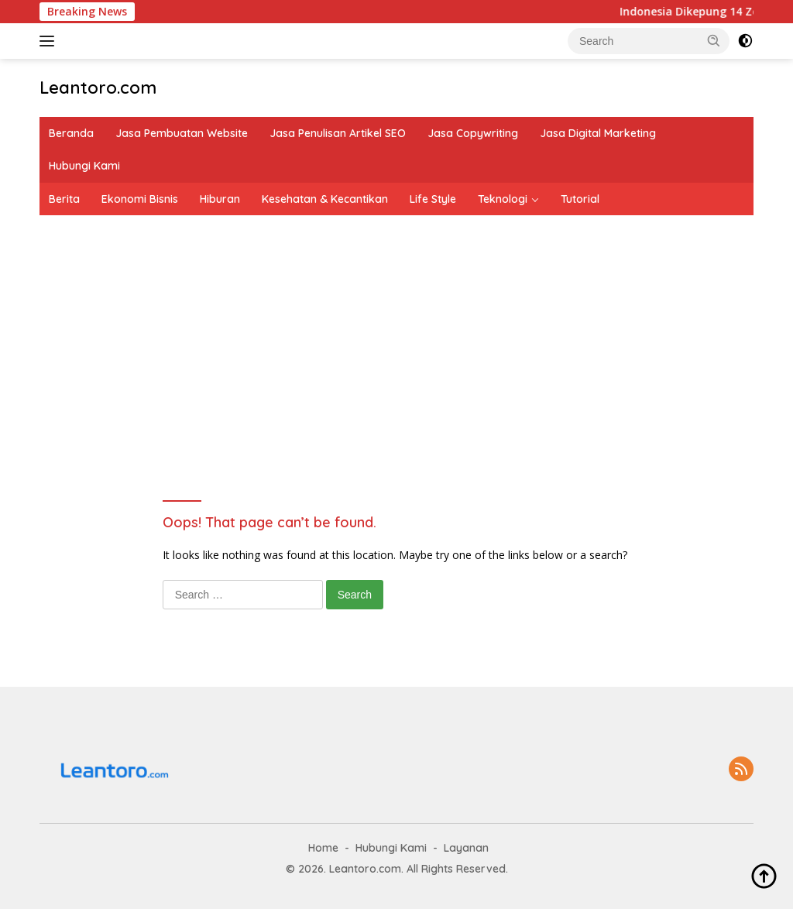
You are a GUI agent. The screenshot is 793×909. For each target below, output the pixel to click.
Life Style (433, 199)
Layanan (466, 848)
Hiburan (220, 199)
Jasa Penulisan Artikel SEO (337, 133)
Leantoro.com (97, 87)
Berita (64, 199)
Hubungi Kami (84, 166)
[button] (714, 40)
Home (323, 848)
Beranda (71, 133)
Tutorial (580, 199)
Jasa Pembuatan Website (181, 133)
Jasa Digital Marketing (598, 133)
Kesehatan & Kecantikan (325, 199)
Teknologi (502, 199)
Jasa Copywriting (472, 133)
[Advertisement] (396, 331)
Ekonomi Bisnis (139, 199)
